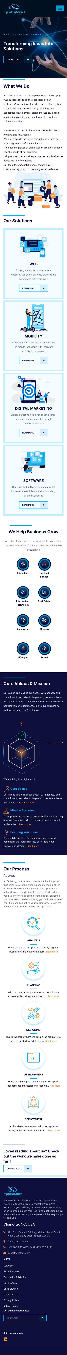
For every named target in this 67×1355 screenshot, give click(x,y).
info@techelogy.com (19, 1252)
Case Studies (10, 1288)
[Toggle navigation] (60, 8)
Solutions (8, 1265)
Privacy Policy (11, 1300)
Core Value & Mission (14, 1277)
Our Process (10, 1282)
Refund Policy (10, 1306)
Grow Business (11, 1271)
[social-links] (5, 1338)
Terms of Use (10, 1294)
